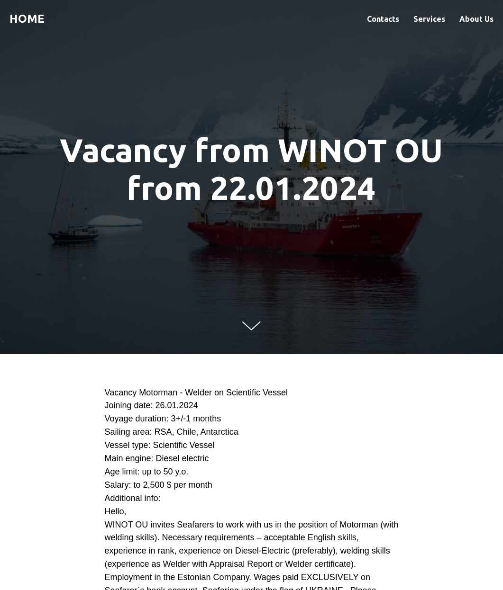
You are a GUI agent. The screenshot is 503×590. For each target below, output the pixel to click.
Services (429, 19)
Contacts (383, 19)
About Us (476, 19)
